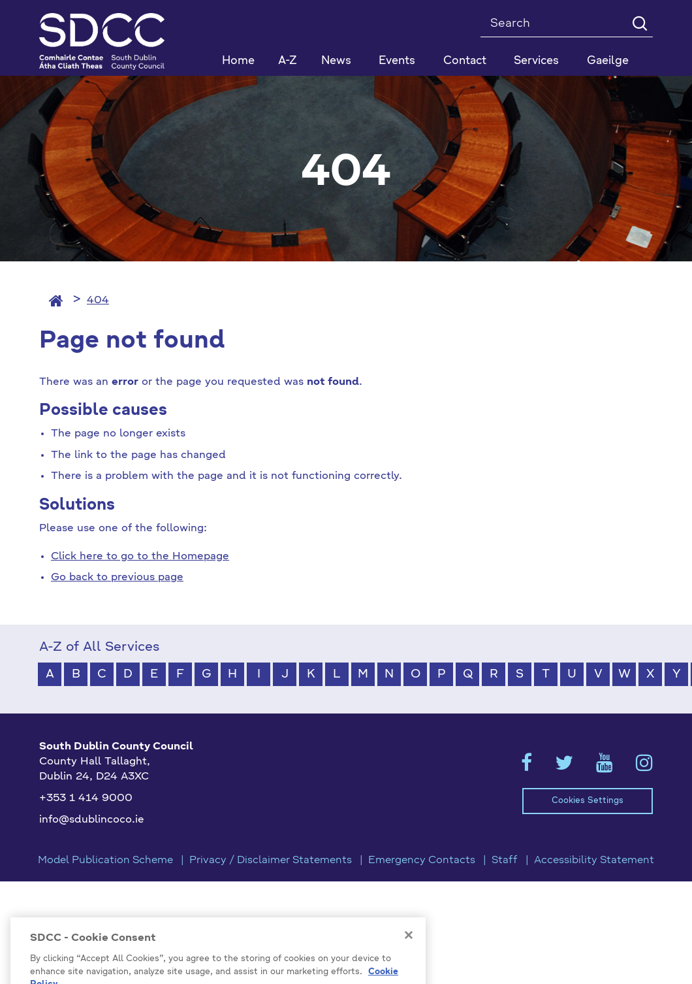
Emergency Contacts (421, 860)
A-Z (287, 61)
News (336, 61)
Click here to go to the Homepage (140, 556)
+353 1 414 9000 (86, 798)
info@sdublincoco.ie (91, 820)
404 (98, 300)
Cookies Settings (587, 800)
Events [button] (397, 61)
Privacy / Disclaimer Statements (270, 860)
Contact (464, 61)
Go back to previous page (117, 577)
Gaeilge (608, 61)
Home (238, 61)
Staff (505, 860)
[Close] (409, 964)
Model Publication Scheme (105, 860)
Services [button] (536, 61)
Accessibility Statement (594, 860)
